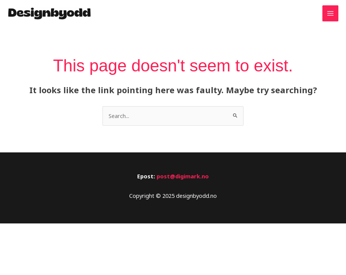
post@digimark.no (183, 176)
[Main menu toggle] (330, 13)
